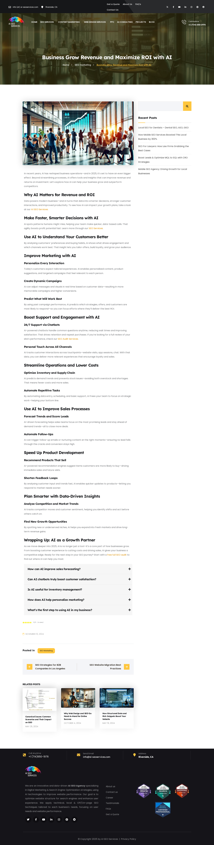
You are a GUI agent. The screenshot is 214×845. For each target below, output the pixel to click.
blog (152, 22)
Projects (141, 22)
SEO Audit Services (68, 338)
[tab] (78, 569)
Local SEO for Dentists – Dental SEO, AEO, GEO (163, 127)
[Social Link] (28, 819)
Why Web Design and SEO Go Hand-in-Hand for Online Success (78, 716)
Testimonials (113, 802)
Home (34, 22)
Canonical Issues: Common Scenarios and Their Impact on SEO (38, 719)
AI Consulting (125, 22)
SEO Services (47, 21)
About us (110, 786)
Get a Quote (112, 814)
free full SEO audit (117, 554)
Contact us (112, 791)
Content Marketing (69, 21)
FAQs (109, 808)
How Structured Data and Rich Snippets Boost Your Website (114, 716)
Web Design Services (95, 21)
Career (110, 797)
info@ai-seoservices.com (96, 756)
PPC (112, 22)
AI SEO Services (39, 209)
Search (187, 106)
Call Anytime (193, 21)
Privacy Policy (128, 838)
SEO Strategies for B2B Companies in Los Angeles (50, 666)
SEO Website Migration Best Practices (106, 666)
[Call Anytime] (184, 22)
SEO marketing (46, 650)
